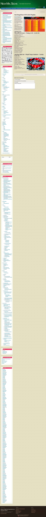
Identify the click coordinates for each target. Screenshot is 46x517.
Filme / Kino (4, 91)
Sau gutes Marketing (7, 232)
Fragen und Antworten (6, 267)
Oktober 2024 (4, 383)
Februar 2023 (4, 394)
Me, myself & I (5, 71)
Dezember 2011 (4, 496)
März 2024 (4, 387)
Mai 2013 (4, 481)
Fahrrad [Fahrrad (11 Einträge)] (8, 52)
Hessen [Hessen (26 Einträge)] (4, 54)
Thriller (4, 78)
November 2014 (4, 465)
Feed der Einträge (5, 351)
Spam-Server (5, 269)
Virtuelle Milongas (6, 316)
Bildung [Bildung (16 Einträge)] (8, 48)
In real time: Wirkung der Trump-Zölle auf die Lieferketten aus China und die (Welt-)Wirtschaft (7, 39)
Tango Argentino (35, 74)
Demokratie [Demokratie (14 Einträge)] (4, 52)
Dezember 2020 (4, 404)
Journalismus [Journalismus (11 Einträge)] (8, 54)
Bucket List (5, 274)
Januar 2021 (4, 403)
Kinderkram (4, 122)
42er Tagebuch (5, 271)
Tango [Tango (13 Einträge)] (10, 59)
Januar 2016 (4, 453)
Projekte (4, 270)
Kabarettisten (5, 215)
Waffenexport (5, 140)
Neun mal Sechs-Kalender (7, 284)
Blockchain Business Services (7, 186)
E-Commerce (5, 111)
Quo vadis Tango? (5, 37)
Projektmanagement (6, 72)
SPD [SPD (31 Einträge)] (6, 59)
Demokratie (5, 132)
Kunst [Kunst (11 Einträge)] (8, 55)
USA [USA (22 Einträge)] (7, 61)
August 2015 (4, 457)
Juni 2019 (4, 419)
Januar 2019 (4, 423)
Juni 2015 (4, 459)
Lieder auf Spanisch (6, 216)
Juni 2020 (4, 408)
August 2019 (4, 417)
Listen (3, 204)
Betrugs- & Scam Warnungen (7, 183)
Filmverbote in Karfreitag (7, 212)
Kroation (5, 100)
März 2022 (4, 396)
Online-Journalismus (6, 112)
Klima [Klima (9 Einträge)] (3, 55)
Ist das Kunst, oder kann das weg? (28, 74)
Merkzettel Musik (6, 255)
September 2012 (5, 488)
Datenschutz (4, 84)
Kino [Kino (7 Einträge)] (11, 54)
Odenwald (5, 104)
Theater (4, 119)
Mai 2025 (4, 377)
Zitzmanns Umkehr (5, 19)
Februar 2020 (4, 412)
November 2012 (4, 486)
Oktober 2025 (4, 373)
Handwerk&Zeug (6, 234)
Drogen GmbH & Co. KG (6, 87)
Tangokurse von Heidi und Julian (8, 312)
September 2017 (5, 436)
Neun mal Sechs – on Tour (7, 268)
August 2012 (4, 489)
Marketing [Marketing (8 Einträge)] (3, 56)
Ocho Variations (6, 330)
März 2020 (4, 411)
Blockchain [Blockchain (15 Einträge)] (5, 49)
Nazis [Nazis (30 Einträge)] (3, 57)
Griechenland (5, 99)
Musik (31, 74)
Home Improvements (6, 70)
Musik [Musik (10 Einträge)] (10, 56)
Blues (4, 126)
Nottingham (5, 285)
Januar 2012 (4, 495)
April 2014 (4, 471)
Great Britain (5, 98)
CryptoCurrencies (6, 110)
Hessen (3, 103)
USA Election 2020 (6, 287)
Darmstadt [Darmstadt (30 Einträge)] (9, 51)
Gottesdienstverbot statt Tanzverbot (7, 40)
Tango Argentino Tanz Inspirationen (8, 313)
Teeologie (5, 258)
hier (2, 511)
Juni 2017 (4, 438)
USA (4, 101)
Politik (3, 131)
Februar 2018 (4, 432)
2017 (4, 202)
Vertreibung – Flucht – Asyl (7, 139)
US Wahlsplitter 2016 (6, 299)
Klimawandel (4, 123)
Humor (3, 106)
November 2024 (4, 382)
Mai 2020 (4, 409)
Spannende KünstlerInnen (7, 243)
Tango (33, 74)
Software (5, 113)
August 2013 (4, 478)
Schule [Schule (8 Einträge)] (10, 58)
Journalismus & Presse (7, 236)
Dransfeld (5, 278)
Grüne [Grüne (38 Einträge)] (9, 53)
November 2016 (4, 444)
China (4, 97)
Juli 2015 (4, 458)
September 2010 (5, 500)
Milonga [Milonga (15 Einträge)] (7, 56)
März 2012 (4, 493)
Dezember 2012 (4, 485)
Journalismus (4, 121)
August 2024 (4, 384)
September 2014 (5, 467)
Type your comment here (24, 86)
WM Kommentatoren (6, 259)
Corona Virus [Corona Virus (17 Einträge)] (9, 50)
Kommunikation (4, 124)
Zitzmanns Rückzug (5, 29)
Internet (4, 109)
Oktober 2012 (4, 487)
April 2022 (4, 395)
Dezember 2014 (4, 464)
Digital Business (5, 145)
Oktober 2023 (4, 391)
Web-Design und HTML (7, 249)
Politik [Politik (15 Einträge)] (4, 58)
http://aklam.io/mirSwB (3, 513)
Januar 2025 (4, 380)
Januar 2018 (4, 433)
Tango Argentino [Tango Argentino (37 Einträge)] (6, 60)
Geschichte (4, 102)
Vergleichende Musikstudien (7, 129)
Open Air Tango (6, 311)
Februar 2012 (4, 494)
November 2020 (4, 405)
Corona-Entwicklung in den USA (8, 277)
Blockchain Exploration (5, 177)
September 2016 (5, 446)
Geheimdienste (5, 133)
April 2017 (4, 440)
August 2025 (4, 375)
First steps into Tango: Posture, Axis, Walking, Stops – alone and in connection (8, 324)
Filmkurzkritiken (4, 201)
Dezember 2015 (4, 454)
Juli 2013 (4, 479)
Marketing (5, 149)
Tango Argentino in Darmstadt (7, 310)
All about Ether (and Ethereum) (7, 180)
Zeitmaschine (6, 250)
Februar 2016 (4, 452)
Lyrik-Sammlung (7, 244)
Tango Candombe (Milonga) (7, 336)
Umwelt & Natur (6, 138)
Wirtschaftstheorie (6, 151)
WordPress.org (4, 353)
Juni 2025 (4, 376)
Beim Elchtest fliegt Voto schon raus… (7, 16)
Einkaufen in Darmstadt (6, 208)
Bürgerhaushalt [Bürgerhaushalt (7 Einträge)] (10, 49)
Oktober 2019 (4, 415)
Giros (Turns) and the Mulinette (8, 326)
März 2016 (4, 451)
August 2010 (4, 501)
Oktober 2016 (4, 445)
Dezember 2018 (4, 424)
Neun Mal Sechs (9, 3)
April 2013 (4, 482)
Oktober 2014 (4, 466)
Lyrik (4, 116)
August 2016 (4, 447)
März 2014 (4, 472)
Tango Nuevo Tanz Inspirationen (8, 315)
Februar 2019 (4, 422)
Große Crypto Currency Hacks (7, 194)
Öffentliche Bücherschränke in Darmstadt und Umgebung (8, 227)
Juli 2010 (4, 502)
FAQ (4, 266)
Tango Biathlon (20, 18)
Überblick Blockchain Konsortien (7, 196)
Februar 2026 (4, 370)
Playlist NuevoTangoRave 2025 (6, 34)
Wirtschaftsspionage (6, 150)
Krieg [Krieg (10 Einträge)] (5, 55)
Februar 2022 (4, 397)
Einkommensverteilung (6, 146)
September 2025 (5, 374)
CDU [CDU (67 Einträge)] (4, 50)
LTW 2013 (5, 136)
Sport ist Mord (4, 141)
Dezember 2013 (4, 475)
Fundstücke (5, 231)
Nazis (4, 137)
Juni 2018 (4, 429)
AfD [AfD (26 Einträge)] (3, 47)
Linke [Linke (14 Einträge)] (10, 55)
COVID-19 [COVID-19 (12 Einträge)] (4, 51)
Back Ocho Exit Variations (8, 331)
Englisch (4, 85)
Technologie (5, 247)
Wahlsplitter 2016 (6, 290)
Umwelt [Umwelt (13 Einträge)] (4, 61)
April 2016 (4, 450)
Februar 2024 (4, 388)
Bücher (3, 77)
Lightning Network (6, 195)
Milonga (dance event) (7, 329)
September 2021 (5, 398)
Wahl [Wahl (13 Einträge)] (3, 62)
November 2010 (4, 499)
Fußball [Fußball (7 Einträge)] (5, 53)
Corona (4, 275)
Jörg (3, 172)
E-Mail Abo (5, 265)
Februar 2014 (4, 473)
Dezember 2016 (4, 443)
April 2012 (4, 492)
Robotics (5, 108)
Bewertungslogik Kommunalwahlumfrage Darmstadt (8, 295)
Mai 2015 (4, 460)
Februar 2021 (4, 402)
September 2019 (5, 416)
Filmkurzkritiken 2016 (6, 203)
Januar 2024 (4, 389)
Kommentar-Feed (5, 352)
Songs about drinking (6, 256)
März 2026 (4, 369)
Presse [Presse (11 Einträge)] (7, 58)
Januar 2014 (4, 474)
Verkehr (3, 143)
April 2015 (4, 461)
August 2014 (4, 468)
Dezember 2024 (4, 381)
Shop (4, 286)
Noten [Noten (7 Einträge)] (6, 57)
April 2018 (4, 430)
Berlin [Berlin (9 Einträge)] (4, 48)
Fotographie (5, 279)
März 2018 (4, 431)
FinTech (4, 147)
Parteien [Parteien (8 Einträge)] (9, 57)
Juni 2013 (4, 480)
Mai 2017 (4, 439)
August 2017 (4, 437)
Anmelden (4, 350)
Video (4, 120)
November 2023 (4, 390)
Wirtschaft (4, 144)
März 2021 (4, 401)
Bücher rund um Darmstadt (8, 225)
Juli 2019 (4, 418)
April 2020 (4, 410)
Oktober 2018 (4, 426)
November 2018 (4, 425)
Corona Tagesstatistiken (7, 276)
